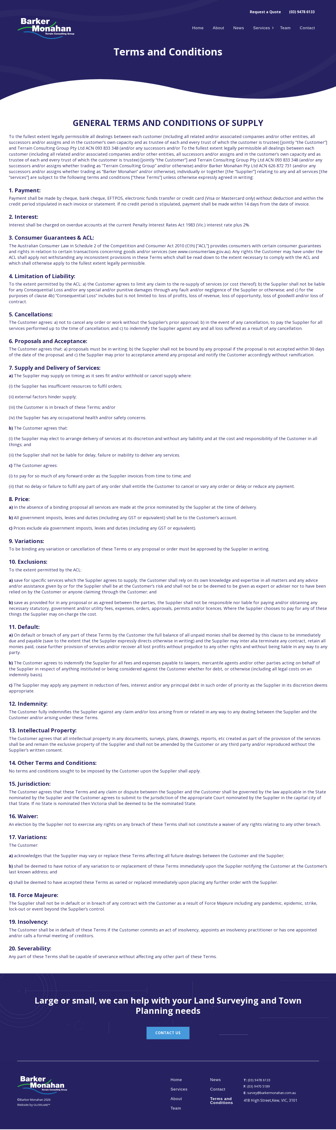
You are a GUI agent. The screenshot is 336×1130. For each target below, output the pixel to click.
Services (261, 28)
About (218, 28)
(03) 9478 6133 (300, 11)
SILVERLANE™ (42, 1105)
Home (198, 28)
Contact (307, 28)
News (238, 28)
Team (285, 28)
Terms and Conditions (221, 1102)
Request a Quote (260, 11)
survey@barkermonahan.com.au (274, 1093)
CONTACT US (168, 1033)
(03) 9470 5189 (258, 1087)
